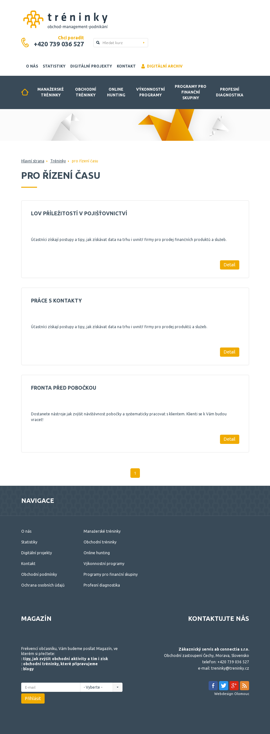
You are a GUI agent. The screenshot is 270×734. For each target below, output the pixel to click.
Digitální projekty (91, 66)
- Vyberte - (95, 687)
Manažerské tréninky (50, 92)
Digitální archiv (162, 66)
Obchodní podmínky (39, 574)
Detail (229, 264)
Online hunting (116, 92)
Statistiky (54, 66)
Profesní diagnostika (229, 92)
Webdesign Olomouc (231, 694)
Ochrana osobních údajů (43, 585)
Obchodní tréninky (85, 92)
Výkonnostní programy (150, 92)
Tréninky (58, 161)
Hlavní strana (32, 161)
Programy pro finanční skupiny (190, 92)
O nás (32, 66)
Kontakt (126, 66)
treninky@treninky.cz (230, 668)
